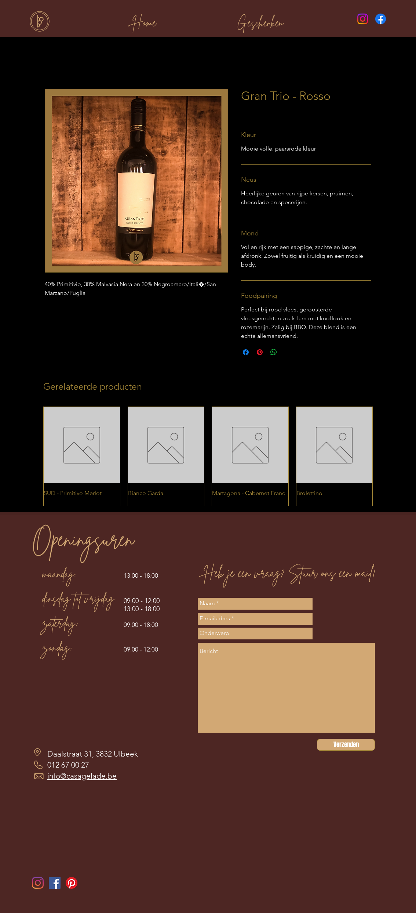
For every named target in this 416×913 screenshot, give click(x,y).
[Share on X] (287, 352)
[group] (208, 456)
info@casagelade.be (82, 775)
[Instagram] (362, 19)
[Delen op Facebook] (245, 352)
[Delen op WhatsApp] (273, 352)
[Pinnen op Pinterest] (259, 352)
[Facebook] (380, 19)
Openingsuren (83, 539)
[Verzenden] (346, 745)
